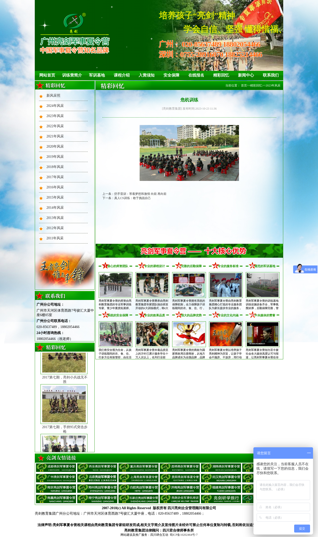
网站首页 (47, 75)
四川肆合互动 (159, 535)
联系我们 (271, 75)
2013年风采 (55, 218)
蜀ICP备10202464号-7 (184, 535)
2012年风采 (55, 228)
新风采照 (53, 95)
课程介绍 (122, 75)
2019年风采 (55, 157)
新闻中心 (246, 75)
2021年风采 (55, 136)
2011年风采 (55, 238)
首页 (244, 85)
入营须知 (147, 75)
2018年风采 (55, 167)
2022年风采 (55, 126)
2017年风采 (55, 177)
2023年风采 (55, 116)
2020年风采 (55, 146)
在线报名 (196, 75)
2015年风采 (55, 197)
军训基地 (97, 75)
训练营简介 (72, 75)
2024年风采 (55, 106)
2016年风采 (55, 187)
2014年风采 (55, 207)
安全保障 (171, 75)
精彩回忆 (221, 75)
